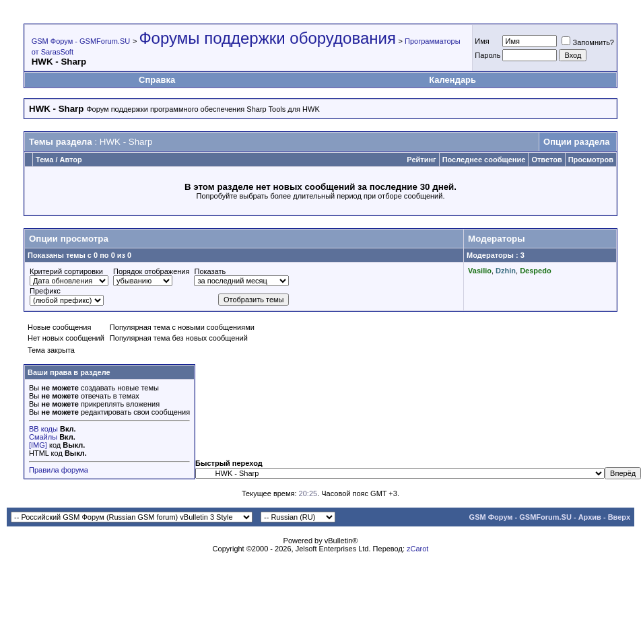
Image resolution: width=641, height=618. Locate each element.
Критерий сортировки (66, 271)
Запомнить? (588, 42)
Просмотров (590, 160)
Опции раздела (576, 142)
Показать (210, 271)
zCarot (417, 549)
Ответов (546, 160)
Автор (71, 160)
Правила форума (58, 470)
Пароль (487, 55)
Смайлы (43, 437)
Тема (44, 160)
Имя (482, 41)
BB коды (43, 429)
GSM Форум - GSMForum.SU (81, 41)
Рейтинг (421, 160)
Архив (589, 517)
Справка (157, 80)
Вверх (619, 517)
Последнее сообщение (484, 160)
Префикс (45, 291)
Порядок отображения (151, 271)
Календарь (452, 80)
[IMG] (38, 445)
